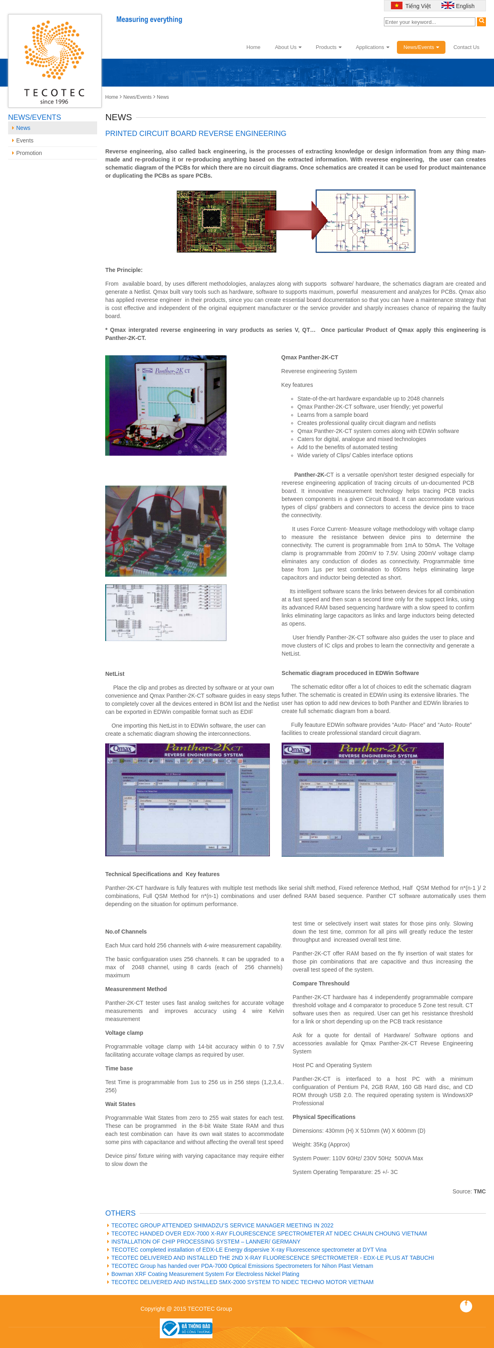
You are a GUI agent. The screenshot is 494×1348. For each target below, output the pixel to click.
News (163, 97)
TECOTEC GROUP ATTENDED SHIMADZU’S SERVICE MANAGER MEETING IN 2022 (220, 1225)
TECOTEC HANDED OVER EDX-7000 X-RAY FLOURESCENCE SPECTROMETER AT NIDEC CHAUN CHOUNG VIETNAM (267, 1233)
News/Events (421, 47)
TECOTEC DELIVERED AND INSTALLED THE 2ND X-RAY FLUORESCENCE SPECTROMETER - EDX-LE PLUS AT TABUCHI (270, 1258)
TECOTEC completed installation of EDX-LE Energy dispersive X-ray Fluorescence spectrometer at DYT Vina (246, 1249)
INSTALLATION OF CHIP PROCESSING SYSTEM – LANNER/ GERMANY (204, 1241)
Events (23, 140)
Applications (372, 47)
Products (328, 47)
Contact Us (466, 47)
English (465, 6)
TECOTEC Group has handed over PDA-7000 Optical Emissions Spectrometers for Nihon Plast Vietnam (240, 1266)
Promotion (27, 153)
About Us (288, 47)
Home (253, 47)
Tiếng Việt (417, 6)
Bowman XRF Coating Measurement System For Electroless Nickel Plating (203, 1274)
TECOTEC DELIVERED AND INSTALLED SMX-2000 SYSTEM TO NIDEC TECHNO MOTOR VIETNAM (240, 1282)
